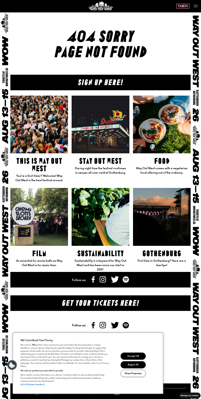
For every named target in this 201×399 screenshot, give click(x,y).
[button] (12, 365)
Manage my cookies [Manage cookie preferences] (189, 395)
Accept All (133, 356)
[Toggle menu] (195, 6)
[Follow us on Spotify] (126, 281)
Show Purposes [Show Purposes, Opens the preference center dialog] (133, 373)
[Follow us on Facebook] (93, 281)
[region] (88, 363)
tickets (183, 6)
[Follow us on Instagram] (103, 281)
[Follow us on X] (115, 281)
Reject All (133, 365)
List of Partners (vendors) (32, 385)
